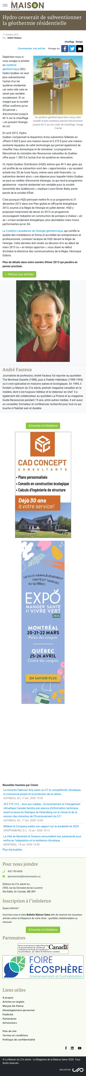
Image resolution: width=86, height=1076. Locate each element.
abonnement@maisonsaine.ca (24, 876)
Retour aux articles (19, 274)
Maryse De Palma (13, 1005)
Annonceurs (10, 1022)
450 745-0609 (15, 871)
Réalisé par (65, 1070)
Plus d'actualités (12, 849)
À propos (8, 997)
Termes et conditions (15, 1035)
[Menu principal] (5, 5)
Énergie (79, 42)
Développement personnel (19, 1010)
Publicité (8, 1014)
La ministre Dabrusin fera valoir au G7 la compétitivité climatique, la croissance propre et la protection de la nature (42, 792)
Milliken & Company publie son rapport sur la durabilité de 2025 (41, 826)
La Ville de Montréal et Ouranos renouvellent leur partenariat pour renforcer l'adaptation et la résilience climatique (42, 838)
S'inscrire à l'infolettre (43, 425)
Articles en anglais (13, 1001)
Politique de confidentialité (19, 1039)
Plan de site (10, 1031)
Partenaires (9, 1018)
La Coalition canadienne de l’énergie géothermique (33, 231)
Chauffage (69, 42)
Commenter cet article (31, 48)
